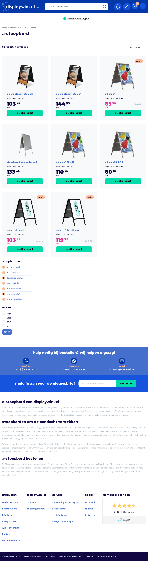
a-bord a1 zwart (15, 237)
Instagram (90, 525)
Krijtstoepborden (15, 285)
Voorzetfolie (13, 291)
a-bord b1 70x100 (65, 167)
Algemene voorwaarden (70, 566)
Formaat (6, 315)
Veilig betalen (59, 525)
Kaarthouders (9, 518)
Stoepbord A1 (13, 301)
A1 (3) (9, 321)
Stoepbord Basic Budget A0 (22, 167)
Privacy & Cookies (32, 566)
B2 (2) (9, 329)
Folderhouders (10, 512)
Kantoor (6, 544)
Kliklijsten (7, 525)
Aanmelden (126, 393)
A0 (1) (9, 333)
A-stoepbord (13, 275)
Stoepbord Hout (15, 307)
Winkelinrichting (10, 537)
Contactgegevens (36, 518)
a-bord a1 (110, 96)
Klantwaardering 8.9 (78, 18)
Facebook (90, 512)
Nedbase (112, 566)
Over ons (31, 512)
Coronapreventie (11, 550)
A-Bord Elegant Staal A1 (68, 96)
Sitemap (89, 566)
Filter (7, 339)
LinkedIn (89, 518)
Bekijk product (25, 115)
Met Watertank (14, 280)
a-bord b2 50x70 (114, 167)
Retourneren (59, 518)
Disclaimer (50, 566)
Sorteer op (137, 46)
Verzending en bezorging (65, 512)
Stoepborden (15, 28)
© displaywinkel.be (11, 566)
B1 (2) (9, 325)
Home (4, 28)
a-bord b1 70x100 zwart (68, 237)
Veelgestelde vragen (63, 531)
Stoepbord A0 (14, 296)
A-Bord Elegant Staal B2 (20, 96)
